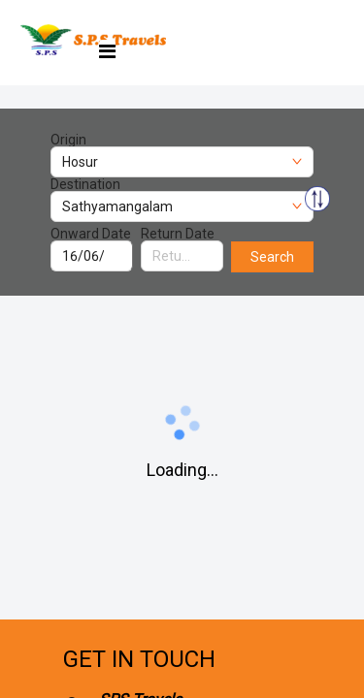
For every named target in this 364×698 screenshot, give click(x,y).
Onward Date (90, 233)
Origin (68, 139)
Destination (85, 184)
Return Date (178, 233)
